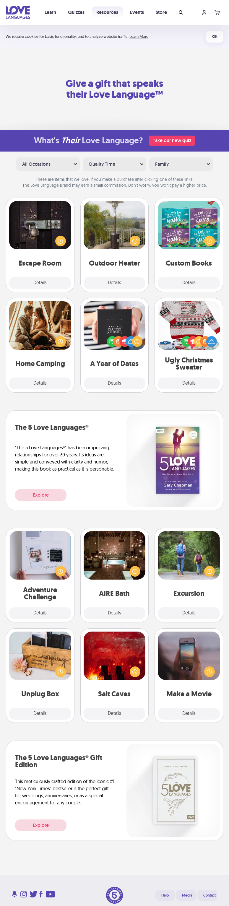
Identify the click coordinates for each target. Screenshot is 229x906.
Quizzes (76, 12)
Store (161, 12)
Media (187, 895)
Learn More (138, 36)
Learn (50, 12)
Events (137, 12)
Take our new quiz (172, 140)
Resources (107, 12)
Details (40, 283)
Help (165, 895)
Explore (41, 495)
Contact (209, 895)
